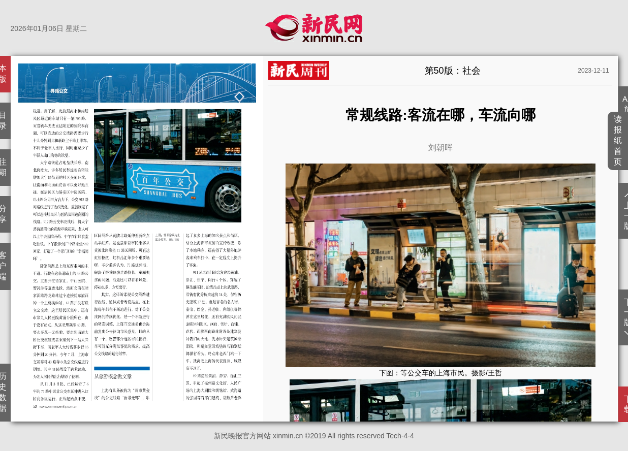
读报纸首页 (618, 140)
